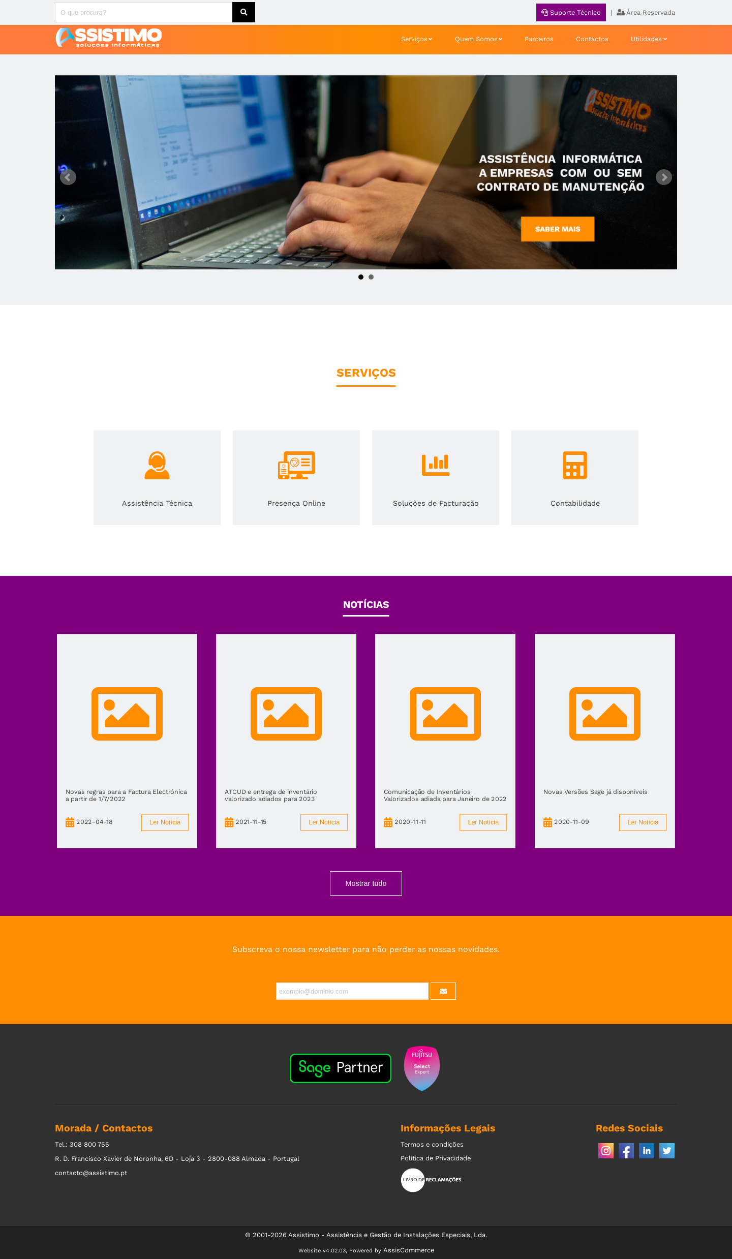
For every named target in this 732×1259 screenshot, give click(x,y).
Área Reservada (646, 12)
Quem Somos (476, 39)
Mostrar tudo (366, 883)
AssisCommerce (408, 1250)
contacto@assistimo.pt (91, 1173)
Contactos (592, 39)
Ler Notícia (164, 822)
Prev (68, 177)
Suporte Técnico (571, 12)
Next (664, 177)
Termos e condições (432, 1144)
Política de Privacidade (436, 1158)
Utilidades (646, 39)
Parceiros (539, 39)
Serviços (414, 39)
